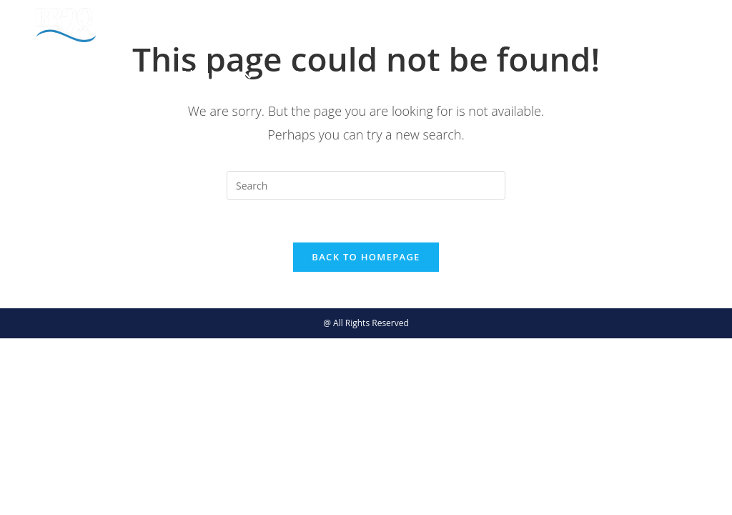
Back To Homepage (366, 257)
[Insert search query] (366, 185)
